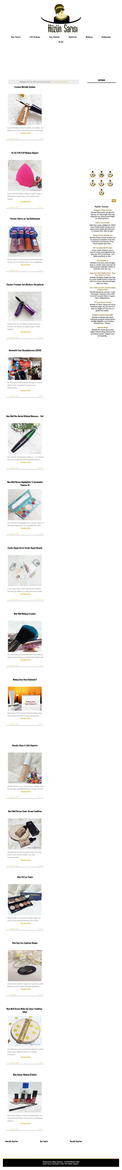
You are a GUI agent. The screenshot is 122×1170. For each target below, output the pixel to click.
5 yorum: (40, 207)
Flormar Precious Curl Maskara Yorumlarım (25, 284)
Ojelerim (73, 36)
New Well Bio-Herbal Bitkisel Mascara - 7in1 (25, 416)
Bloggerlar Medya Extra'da (103, 210)
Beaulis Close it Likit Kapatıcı (25, 745)
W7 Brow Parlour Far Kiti (102, 302)
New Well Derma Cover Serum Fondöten (25, 811)
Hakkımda (106, 36)
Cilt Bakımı (35, 36)
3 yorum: (40, 1062)
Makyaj (89, 36)
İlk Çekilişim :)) (102, 260)
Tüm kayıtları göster (60, 82)
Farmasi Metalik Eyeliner (25, 86)
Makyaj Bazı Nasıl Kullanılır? (25, 679)
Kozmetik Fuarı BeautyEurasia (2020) (25, 350)
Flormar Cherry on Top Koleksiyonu (25, 218)
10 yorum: (40, 467)
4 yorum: (40, 337)
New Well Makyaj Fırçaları (25, 613)
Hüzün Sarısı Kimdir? (102, 222)
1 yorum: (40, 138)
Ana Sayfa (16, 36)
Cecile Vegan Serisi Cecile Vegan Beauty (25, 547)
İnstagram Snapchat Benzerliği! (102, 315)
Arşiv (61, 41)
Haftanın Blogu (102, 327)
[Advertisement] (61, 59)
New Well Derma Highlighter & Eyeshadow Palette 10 (25, 483)
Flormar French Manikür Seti (102, 235)
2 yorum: (40, 270)
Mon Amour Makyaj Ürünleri (25, 1074)
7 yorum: (40, 1129)
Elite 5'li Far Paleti (25, 877)
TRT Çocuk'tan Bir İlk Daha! (102, 248)
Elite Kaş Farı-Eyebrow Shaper (25, 942)
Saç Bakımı (54, 36)
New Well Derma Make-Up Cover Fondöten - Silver (25, 1010)
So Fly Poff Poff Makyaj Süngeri (24, 152)
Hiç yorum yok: (39, 599)
